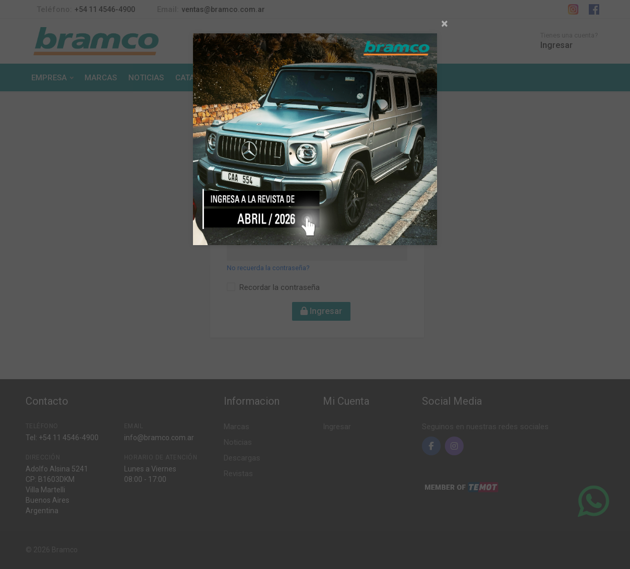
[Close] (444, 23)
